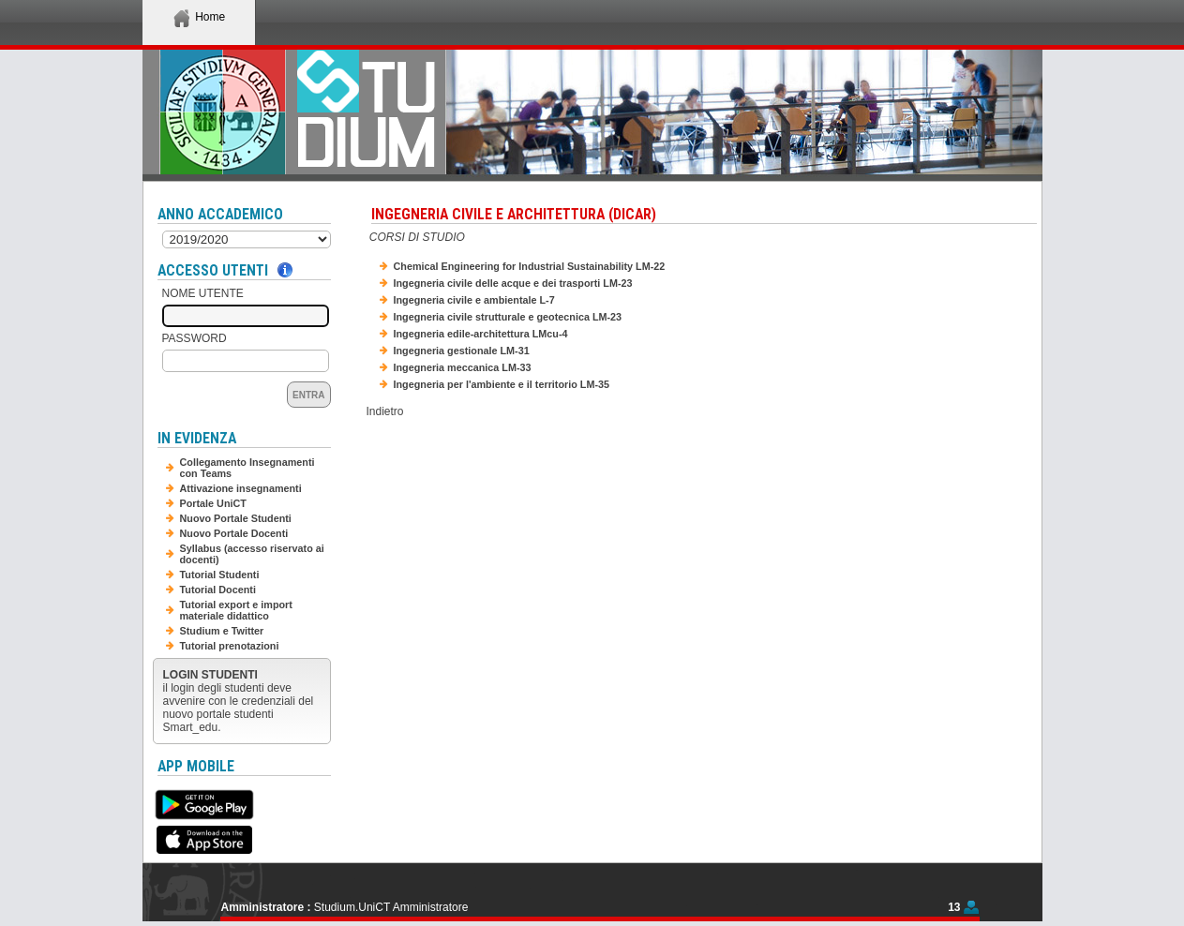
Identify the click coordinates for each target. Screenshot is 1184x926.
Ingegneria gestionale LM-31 (462, 350)
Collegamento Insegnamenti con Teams (247, 467)
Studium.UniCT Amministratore (391, 907)
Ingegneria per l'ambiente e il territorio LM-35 (502, 384)
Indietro (385, 411)
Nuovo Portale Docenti (234, 533)
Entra (308, 395)
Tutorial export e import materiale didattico (236, 610)
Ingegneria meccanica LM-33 (463, 367)
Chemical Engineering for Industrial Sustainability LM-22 (530, 266)
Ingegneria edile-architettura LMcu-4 (481, 333)
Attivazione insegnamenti (241, 488)
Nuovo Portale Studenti (236, 518)
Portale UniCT (213, 503)
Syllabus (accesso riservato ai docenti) (252, 554)
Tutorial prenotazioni (229, 645)
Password (194, 338)
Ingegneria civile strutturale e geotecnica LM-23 (508, 316)
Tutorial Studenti (220, 574)
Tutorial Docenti (218, 589)
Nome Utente (203, 293)
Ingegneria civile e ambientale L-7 (474, 300)
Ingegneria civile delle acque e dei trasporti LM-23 (513, 283)
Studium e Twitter (222, 630)
